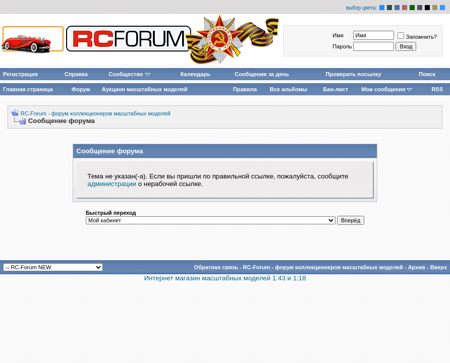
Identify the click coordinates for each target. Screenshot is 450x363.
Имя (337, 35)
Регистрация (20, 74)
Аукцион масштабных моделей (145, 89)
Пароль (342, 46)
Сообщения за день (262, 74)
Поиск (427, 74)
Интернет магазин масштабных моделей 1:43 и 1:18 (225, 278)
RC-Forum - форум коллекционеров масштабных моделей (96, 113)
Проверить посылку (353, 74)
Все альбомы (288, 89)
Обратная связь (216, 267)
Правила (245, 89)
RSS (437, 89)
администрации (111, 184)
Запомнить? (417, 37)
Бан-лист (335, 89)
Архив (416, 267)
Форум (81, 89)
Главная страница (28, 89)
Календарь (195, 74)
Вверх (438, 267)
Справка (76, 74)
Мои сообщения (386, 89)
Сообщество (129, 74)
